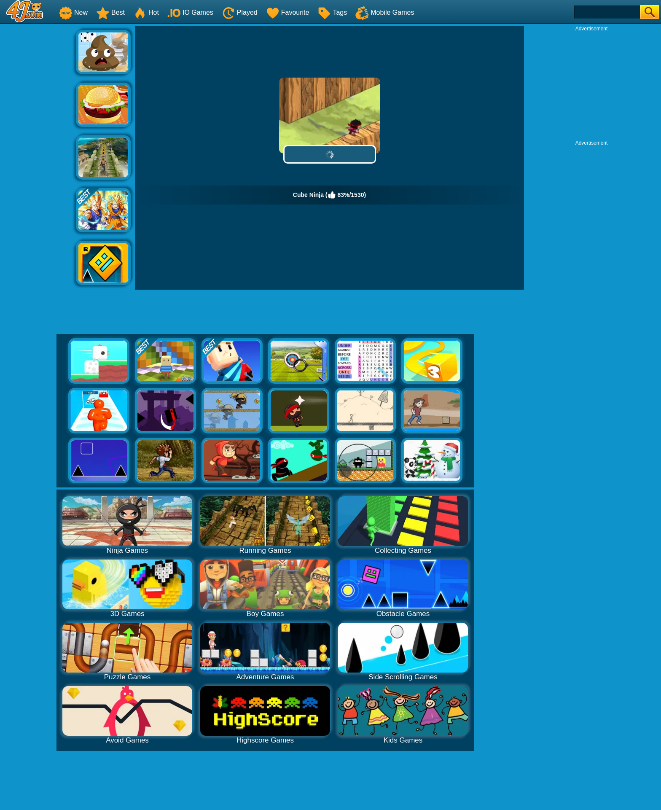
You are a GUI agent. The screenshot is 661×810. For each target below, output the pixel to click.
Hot (146, 12)
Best (110, 12)
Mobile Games (384, 12)
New (73, 12)
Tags (332, 12)
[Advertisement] (38, 152)
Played (240, 12)
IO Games (190, 12)
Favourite (287, 12)
